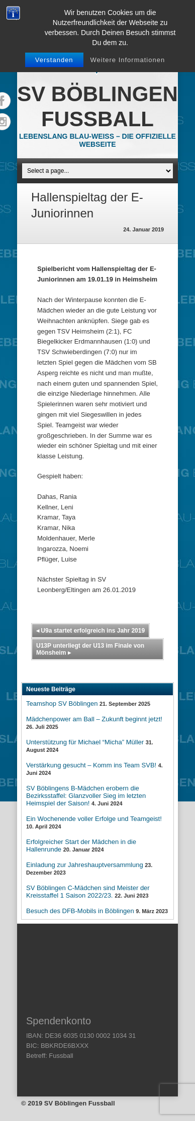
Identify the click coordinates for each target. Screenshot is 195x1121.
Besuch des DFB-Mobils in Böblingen (80, 911)
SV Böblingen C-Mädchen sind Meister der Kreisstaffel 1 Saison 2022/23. (88, 891)
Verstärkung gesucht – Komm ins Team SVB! (91, 765)
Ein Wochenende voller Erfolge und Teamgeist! (94, 818)
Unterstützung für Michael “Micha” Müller (85, 742)
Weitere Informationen (127, 60)
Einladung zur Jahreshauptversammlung (84, 865)
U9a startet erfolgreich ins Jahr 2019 (90, 630)
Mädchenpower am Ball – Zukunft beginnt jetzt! (94, 719)
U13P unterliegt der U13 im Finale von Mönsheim (90, 649)
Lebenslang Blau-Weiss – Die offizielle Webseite (97, 140)
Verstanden (54, 60)
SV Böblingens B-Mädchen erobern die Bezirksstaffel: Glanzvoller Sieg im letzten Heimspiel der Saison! (86, 795)
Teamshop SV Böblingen (62, 703)
